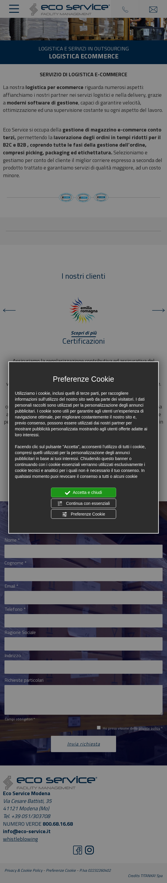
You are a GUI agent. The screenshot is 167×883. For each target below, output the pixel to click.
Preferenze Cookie (83, 514)
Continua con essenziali (83, 503)
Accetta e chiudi (83, 492)
